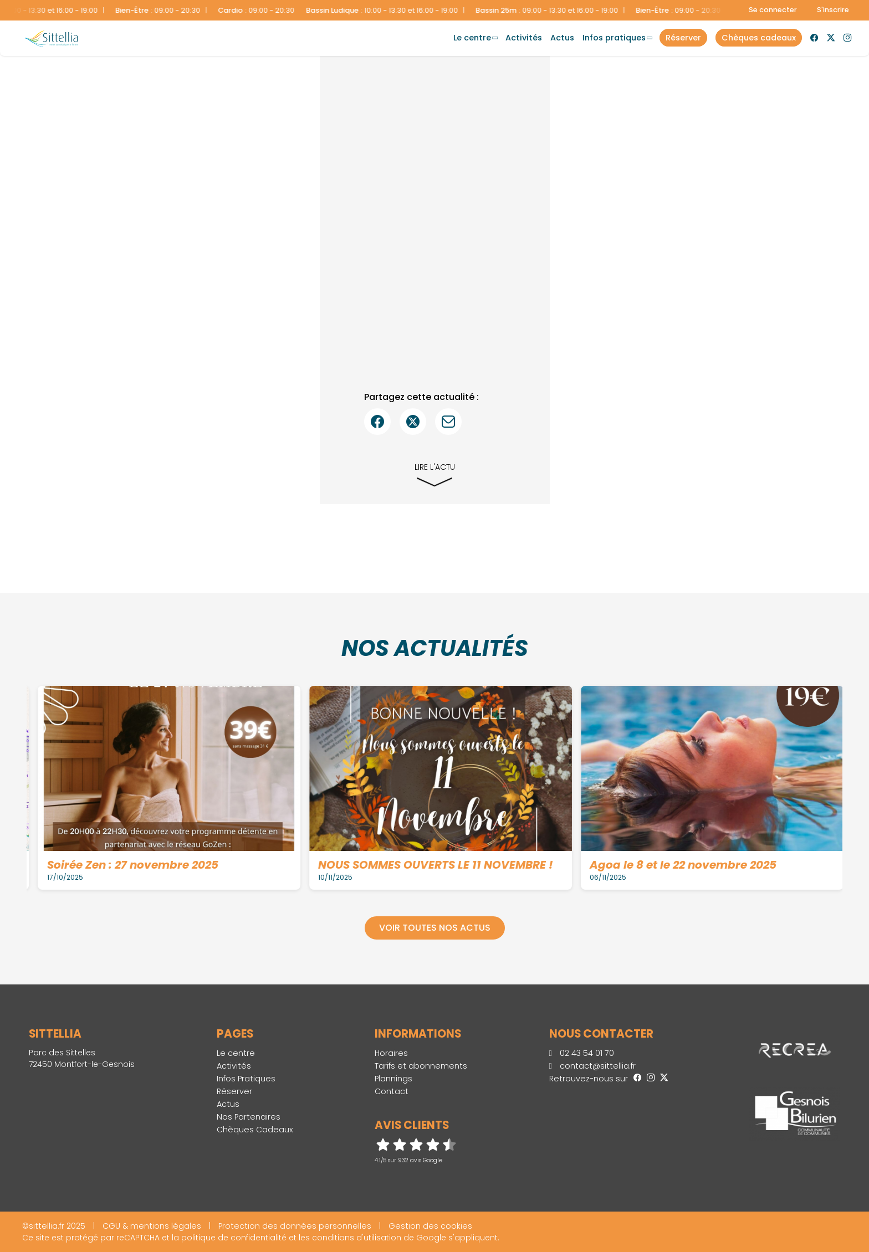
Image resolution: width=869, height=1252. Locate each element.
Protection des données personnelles (294, 1226)
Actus (562, 38)
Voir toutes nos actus (434, 927)
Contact (391, 1091)
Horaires (391, 1053)
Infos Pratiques (614, 38)
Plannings (393, 1078)
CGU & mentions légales (152, 1226)
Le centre (472, 38)
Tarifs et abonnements (421, 1065)
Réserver (234, 1091)
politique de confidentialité (234, 1237)
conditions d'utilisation (356, 1237)
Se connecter (773, 9)
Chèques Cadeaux (255, 1129)
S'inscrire (833, 9)
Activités (523, 38)
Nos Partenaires (248, 1116)
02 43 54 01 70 (581, 1053)
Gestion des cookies (430, 1226)
